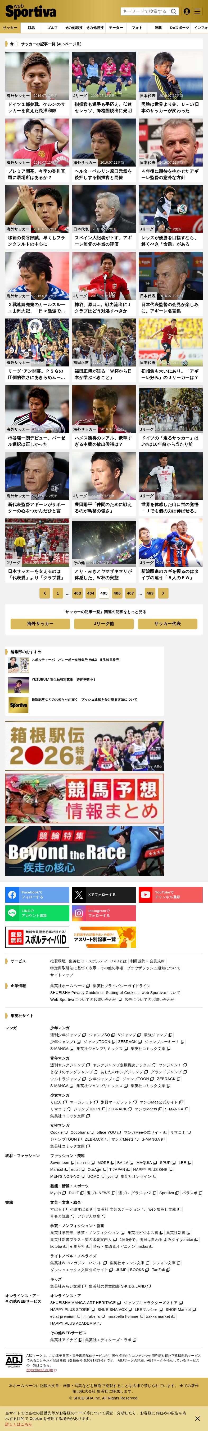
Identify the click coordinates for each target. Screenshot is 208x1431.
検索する (173, 11)
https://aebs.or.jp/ (41, 1370)
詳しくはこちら (18, 1424)
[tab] (52, 28)
